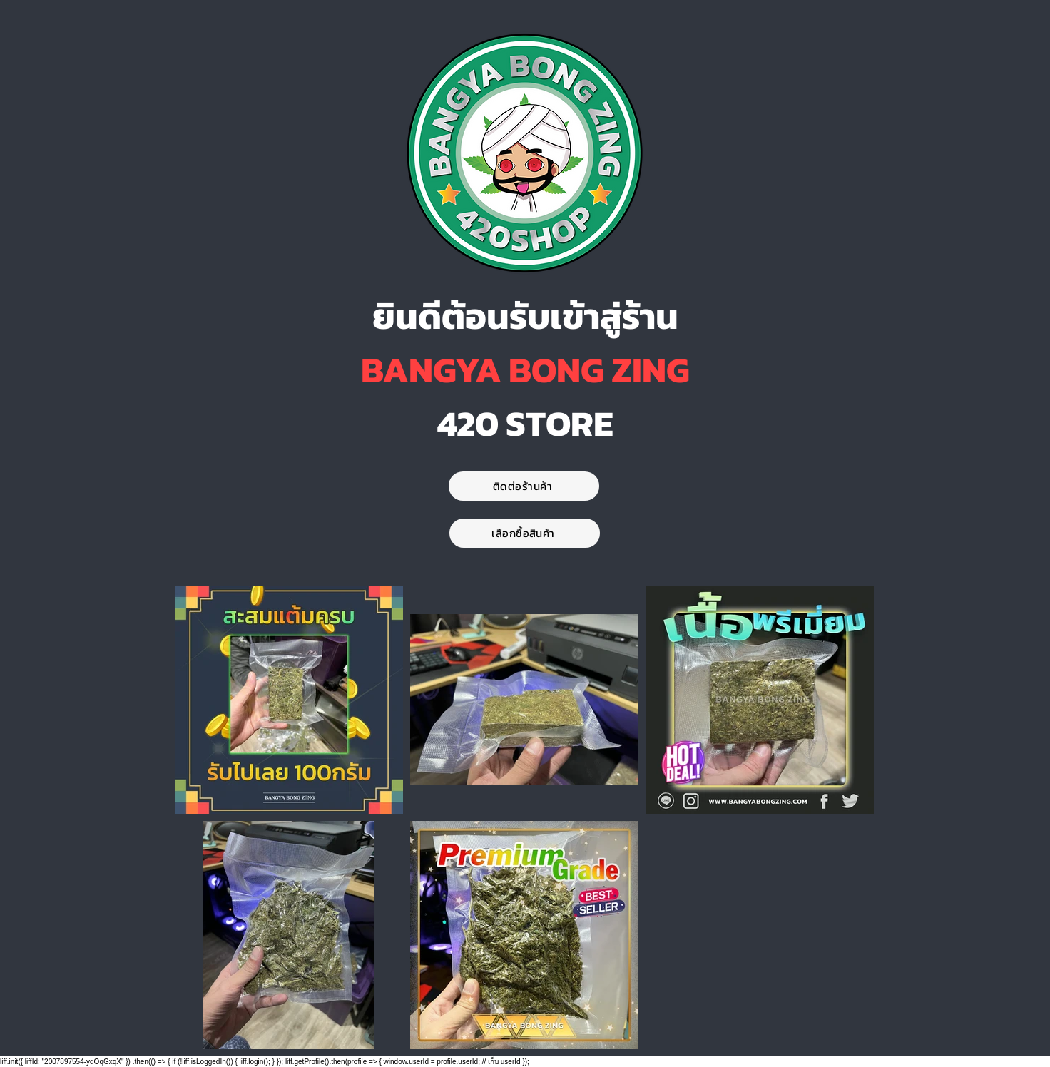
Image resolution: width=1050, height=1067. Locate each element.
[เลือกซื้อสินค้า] (524, 533)
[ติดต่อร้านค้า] (524, 486)
